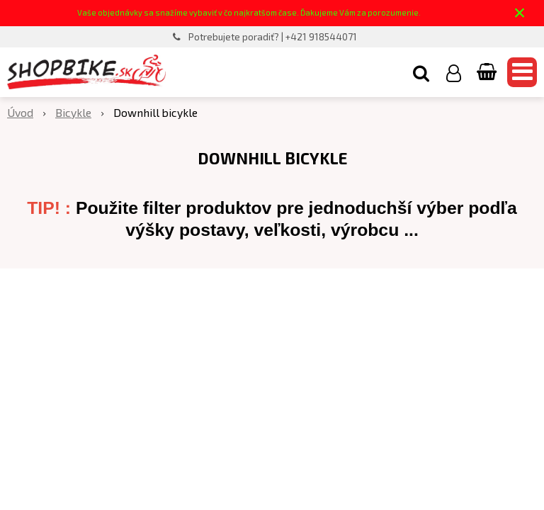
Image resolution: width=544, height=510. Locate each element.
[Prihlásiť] (453, 72)
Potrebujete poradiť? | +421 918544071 (272, 36)
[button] (421, 72)
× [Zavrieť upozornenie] (520, 12)
